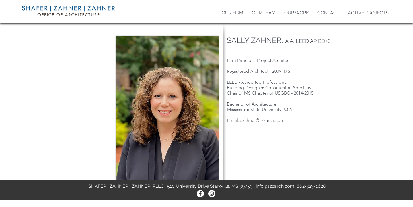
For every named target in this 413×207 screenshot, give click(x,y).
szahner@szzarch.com (262, 120)
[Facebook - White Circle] (200, 193)
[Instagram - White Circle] (211, 193)
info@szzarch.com (275, 186)
